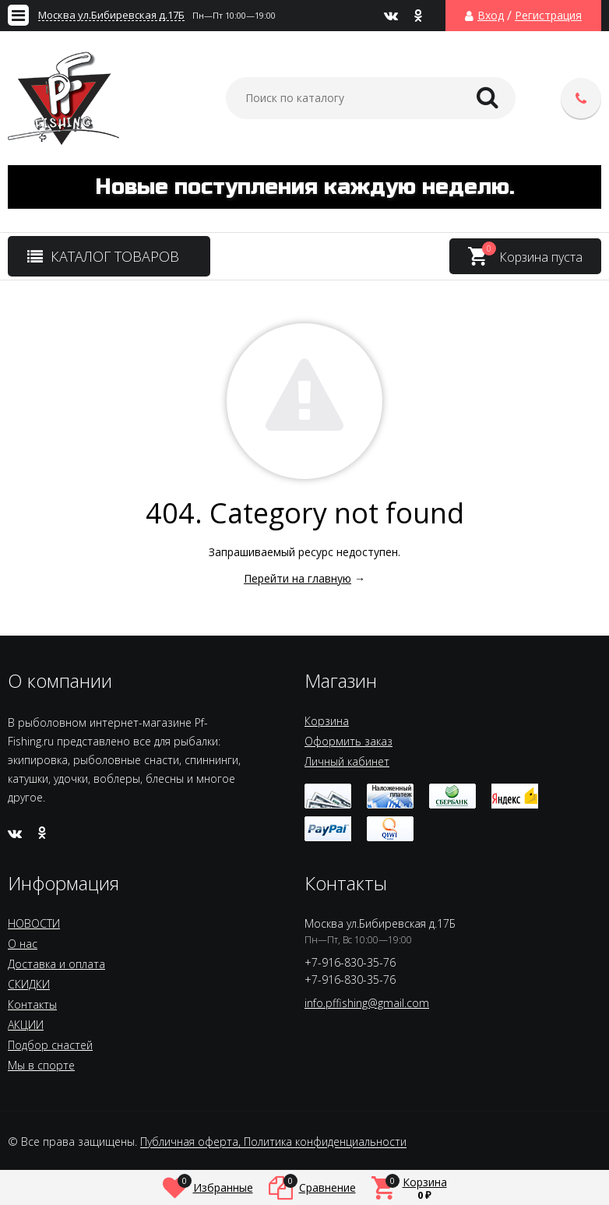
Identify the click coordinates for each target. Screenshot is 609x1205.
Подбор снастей (50, 1045)
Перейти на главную (297, 578)
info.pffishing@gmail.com (366, 1002)
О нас (22, 943)
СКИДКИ (29, 984)
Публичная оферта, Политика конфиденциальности (273, 1142)
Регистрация (548, 15)
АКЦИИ (26, 1024)
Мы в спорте (41, 1065)
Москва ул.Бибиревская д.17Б (111, 15)
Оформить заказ (348, 741)
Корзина (326, 720)
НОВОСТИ (34, 923)
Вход (490, 15)
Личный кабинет (346, 761)
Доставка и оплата (56, 964)
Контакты (32, 1004)
